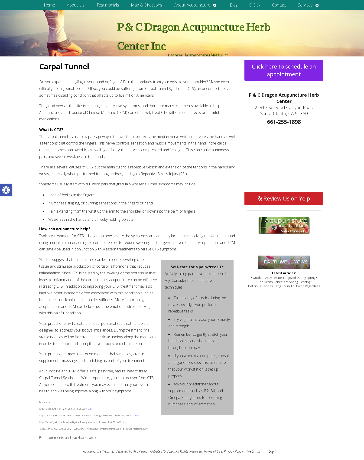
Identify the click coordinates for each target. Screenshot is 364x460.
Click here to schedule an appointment (284, 70)
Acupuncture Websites (99, 451)
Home (49, 5)
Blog (233, 5)
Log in (273, 451)
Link (89, 408)
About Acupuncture (192, 5)
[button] (6, 190)
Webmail (253, 451)
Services (305, 5)
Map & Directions (146, 5)
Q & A (254, 5)
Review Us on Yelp (284, 198)
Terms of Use (213, 451)
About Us (75, 5)
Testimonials (108, 5)
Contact (279, 5)
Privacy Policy (233, 451)
